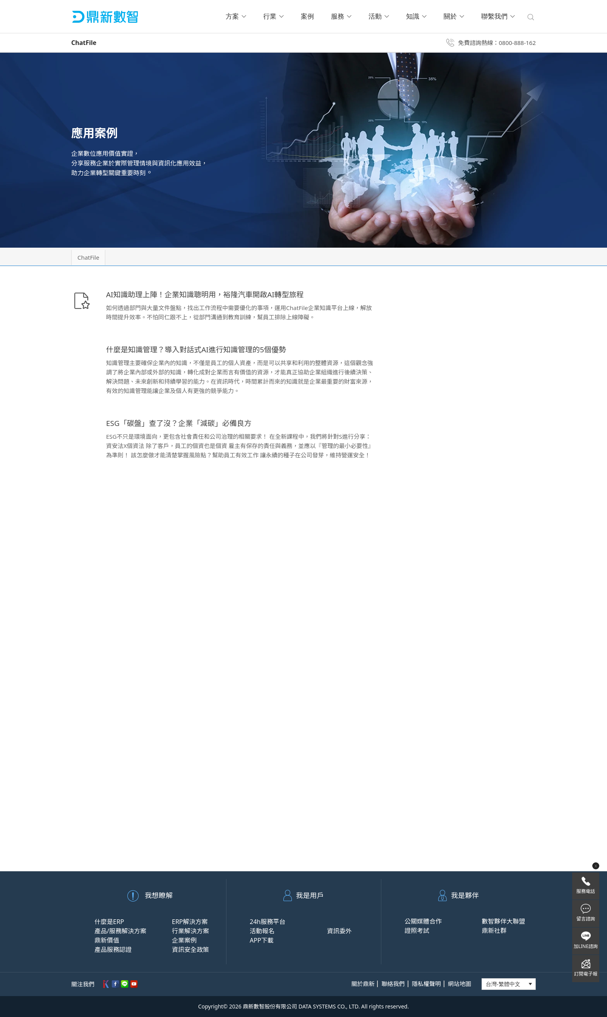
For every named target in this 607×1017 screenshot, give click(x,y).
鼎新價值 (106, 940)
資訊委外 (339, 931)
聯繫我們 (498, 16)
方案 (236, 16)
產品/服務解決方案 (120, 931)
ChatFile (91, 257)
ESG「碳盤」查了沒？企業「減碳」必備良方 (183, 423)
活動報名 (262, 931)
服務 (341, 16)
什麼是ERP (109, 921)
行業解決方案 (190, 931)
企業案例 (184, 940)
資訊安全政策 (190, 949)
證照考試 (417, 930)
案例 (307, 16)
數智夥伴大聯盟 (503, 921)
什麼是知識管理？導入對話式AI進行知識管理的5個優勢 (201, 349)
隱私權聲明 (426, 984)
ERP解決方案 (190, 921)
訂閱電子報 (585, 973)
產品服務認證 (113, 949)
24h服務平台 (267, 921)
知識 (416, 16)
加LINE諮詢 (586, 946)
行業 (273, 16)
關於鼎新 (362, 984)
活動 (379, 16)
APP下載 (262, 940)
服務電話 (585, 891)
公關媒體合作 (423, 921)
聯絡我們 (393, 984)
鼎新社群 (494, 930)
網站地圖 (459, 984)
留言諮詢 (585, 918)
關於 (454, 16)
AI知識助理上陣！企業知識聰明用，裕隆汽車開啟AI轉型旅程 (210, 294)
